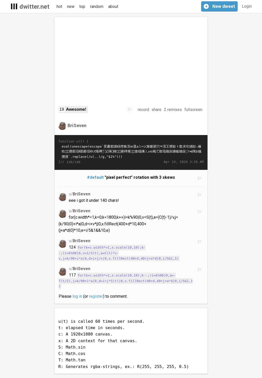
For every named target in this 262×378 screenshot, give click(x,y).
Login (247, 6)
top (82, 6)
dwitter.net (34, 6)
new (70, 6)
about (113, 6)
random (96, 6)
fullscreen (193, 109)
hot (59, 6)
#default (95, 177)
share (156, 109)
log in (77, 296)
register (96, 296)
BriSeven (77, 125)
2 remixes (173, 109)
